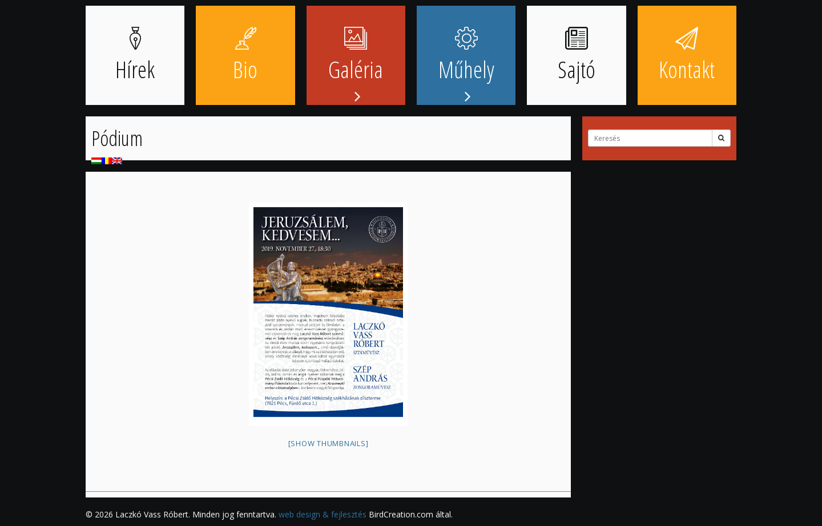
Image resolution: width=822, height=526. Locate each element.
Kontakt (687, 56)
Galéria (355, 56)
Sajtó (576, 56)
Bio (245, 56)
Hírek (135, 56)
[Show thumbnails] (328, 443)
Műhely (466, 56)
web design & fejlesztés (322, 514)
